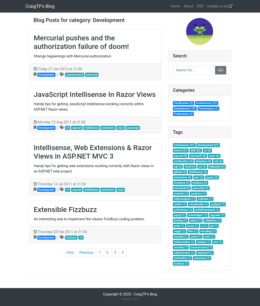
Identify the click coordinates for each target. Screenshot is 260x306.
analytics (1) (198, 193)
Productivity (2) (183, 114)
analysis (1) (218, 204)
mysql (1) (179, 215)
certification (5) (183, 161)
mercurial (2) (182, 188)
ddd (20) (195, 150)
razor (121, 127)
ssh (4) (218, 161)
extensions (108, 127)
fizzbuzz (71, 237)
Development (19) (185, 108)
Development (46, 74)
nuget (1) (179, 231)
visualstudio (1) (198, 204)
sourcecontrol (74, 74)
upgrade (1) (217, 215)
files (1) (192, 231)
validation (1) (212, 220)
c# (67, 127)
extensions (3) (182, 177)
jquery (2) (212, 177)
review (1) (180, 204)
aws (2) (198, 177)
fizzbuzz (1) (181, 263)
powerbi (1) (181, 193)
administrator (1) (184, 252)
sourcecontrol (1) (201, 247)
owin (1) (209, 236)
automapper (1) (197, 215)
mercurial (91, 74)
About (188, 6)
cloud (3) (190, 166)
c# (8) (207, 150)
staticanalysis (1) (184, 199)
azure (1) (196, 236)
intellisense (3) (198, 172)
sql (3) (178, 166)
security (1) (181, 247)
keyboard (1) (205, 252)
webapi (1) (203, 242)
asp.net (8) (180, 155)
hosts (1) (192, 225)
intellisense (91, 127)
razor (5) (214, 155)
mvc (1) (217, 242)
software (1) (205, 199)
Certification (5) (183, 103)
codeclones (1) (183, 209)
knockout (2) (181, 182)
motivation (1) (182, 258)
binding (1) (180, 220)
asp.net (76, 127)
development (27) (208, 145)
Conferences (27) (206, 103)
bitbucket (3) (217, 166)
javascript (133, 127)
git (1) (214, 225)
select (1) (196, 220)
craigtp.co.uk (220, 6)
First (70, 252)
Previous (86, 252)
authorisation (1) (184, 242)
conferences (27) (184, 145)
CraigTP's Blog (40, 6)
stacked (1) (181, 236)
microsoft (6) (198, 155)
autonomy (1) (202, 258)
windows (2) (199, 182)
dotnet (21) (180, 150)
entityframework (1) (207, 209)
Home (175, 6)
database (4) (203, 161)
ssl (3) (202, 166)
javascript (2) (201, 188)
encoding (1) (208, 231)
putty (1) (179, 225)
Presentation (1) (208, 108)
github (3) (180, 172)
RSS (200, 6)
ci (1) (204, 225)
